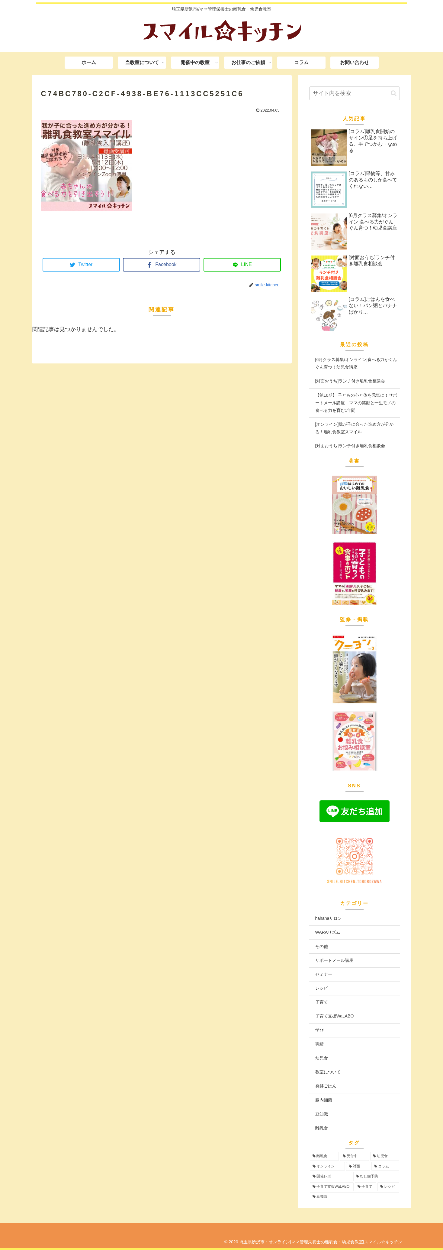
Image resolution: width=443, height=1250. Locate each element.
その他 (321, 946)
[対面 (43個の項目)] (358, 1166)
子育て (321, 1002)
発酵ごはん (325, 1085)
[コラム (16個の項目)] (385, 1166)
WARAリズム (327, 932)
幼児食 (321, 1058)
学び (319, 1030)
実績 (319, 1044)
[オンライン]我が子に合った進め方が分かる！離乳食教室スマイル (354, 428)
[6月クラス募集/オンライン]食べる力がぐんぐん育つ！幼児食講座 (356, 363)
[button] (393, 93)
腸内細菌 (323, 1100)
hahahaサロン (328, 918)
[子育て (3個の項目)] (365, 1186)
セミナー (323, 974)
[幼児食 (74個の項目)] (384, 1156)
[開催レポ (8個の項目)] (331, 1176)
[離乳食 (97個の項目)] (324, 1156)
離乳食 (321, 1127)
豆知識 (321, 1114)
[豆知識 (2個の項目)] (354, 1196)
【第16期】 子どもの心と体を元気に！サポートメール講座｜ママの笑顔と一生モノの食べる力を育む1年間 (356, 403)
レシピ (321, 988)
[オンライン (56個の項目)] (327, 1166)
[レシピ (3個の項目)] (388, 1186)
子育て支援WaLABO (334, 1016)
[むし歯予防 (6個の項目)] (376, 1176)
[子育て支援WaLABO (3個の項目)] (332, 1186)
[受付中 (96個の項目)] (354, 1156)
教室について (328, 1071)
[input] (354, 93)
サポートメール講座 (334, 960)
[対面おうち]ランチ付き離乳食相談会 (350, 381)
